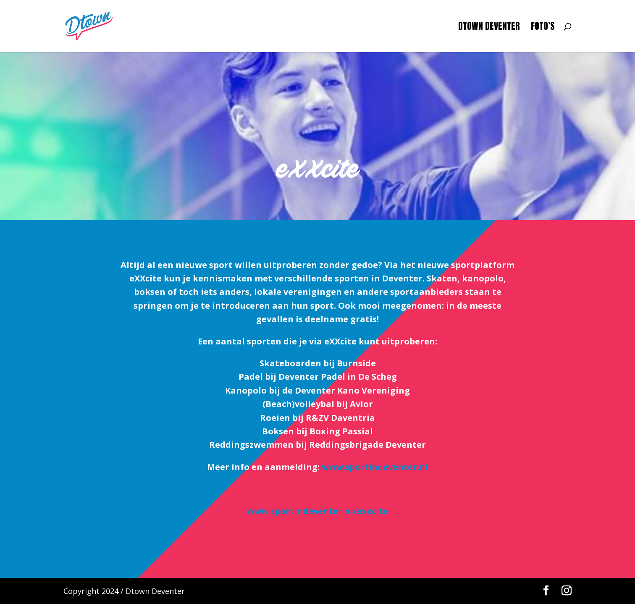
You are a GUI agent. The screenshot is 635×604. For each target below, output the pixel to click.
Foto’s (543, 28)
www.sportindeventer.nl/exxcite (317, 511)
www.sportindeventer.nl (375, 467)
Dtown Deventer (489, 28)
